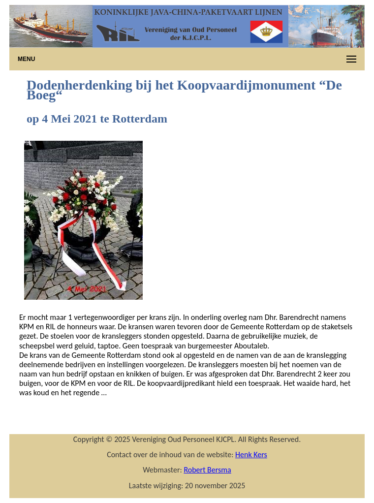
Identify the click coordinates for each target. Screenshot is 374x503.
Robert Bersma (207, 469)
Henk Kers (251, 454)
